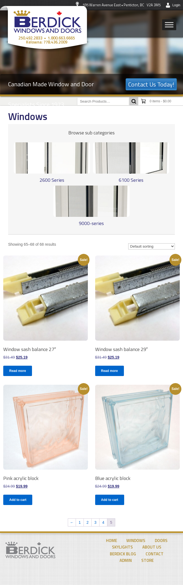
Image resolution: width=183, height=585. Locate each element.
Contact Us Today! (151, 84)
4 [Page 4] (103, 522)
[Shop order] (151, 246)
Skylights (122, 547)
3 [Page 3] (95, 522)
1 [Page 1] (80, 522)
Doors (161, 540)
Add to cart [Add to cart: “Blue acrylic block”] (109, 500)
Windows (135, 540)
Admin (126, 560)
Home (111, 540)
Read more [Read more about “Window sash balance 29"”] (109, 371)
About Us (151, 547)
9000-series (91, 223)
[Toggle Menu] (169, 24)
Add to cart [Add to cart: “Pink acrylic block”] (17, 500)
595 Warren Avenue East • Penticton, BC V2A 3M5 (121, 5)
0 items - (160, 101)
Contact (154, 554)
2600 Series (52, 180)
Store (147, 560)
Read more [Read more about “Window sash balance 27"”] (17, 371)
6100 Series (131, 180)
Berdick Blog (123, 554)
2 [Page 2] (87, 522)
